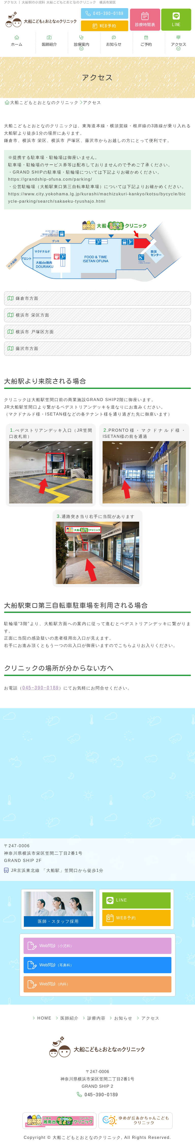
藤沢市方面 (19, 335)
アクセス (178, 38)
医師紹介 (49, 38)
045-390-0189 (40, 674)
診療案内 (81, 38)
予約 (104, 26)
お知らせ (113, 38)
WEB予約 (116, 903)
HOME (51, 1001)
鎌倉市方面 (19, 285)
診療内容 (94, 1001)
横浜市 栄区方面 (24, 302)
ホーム (16, 38)
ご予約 (146, 38)
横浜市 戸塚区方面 (27, 318)
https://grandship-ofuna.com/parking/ (50, 166)
